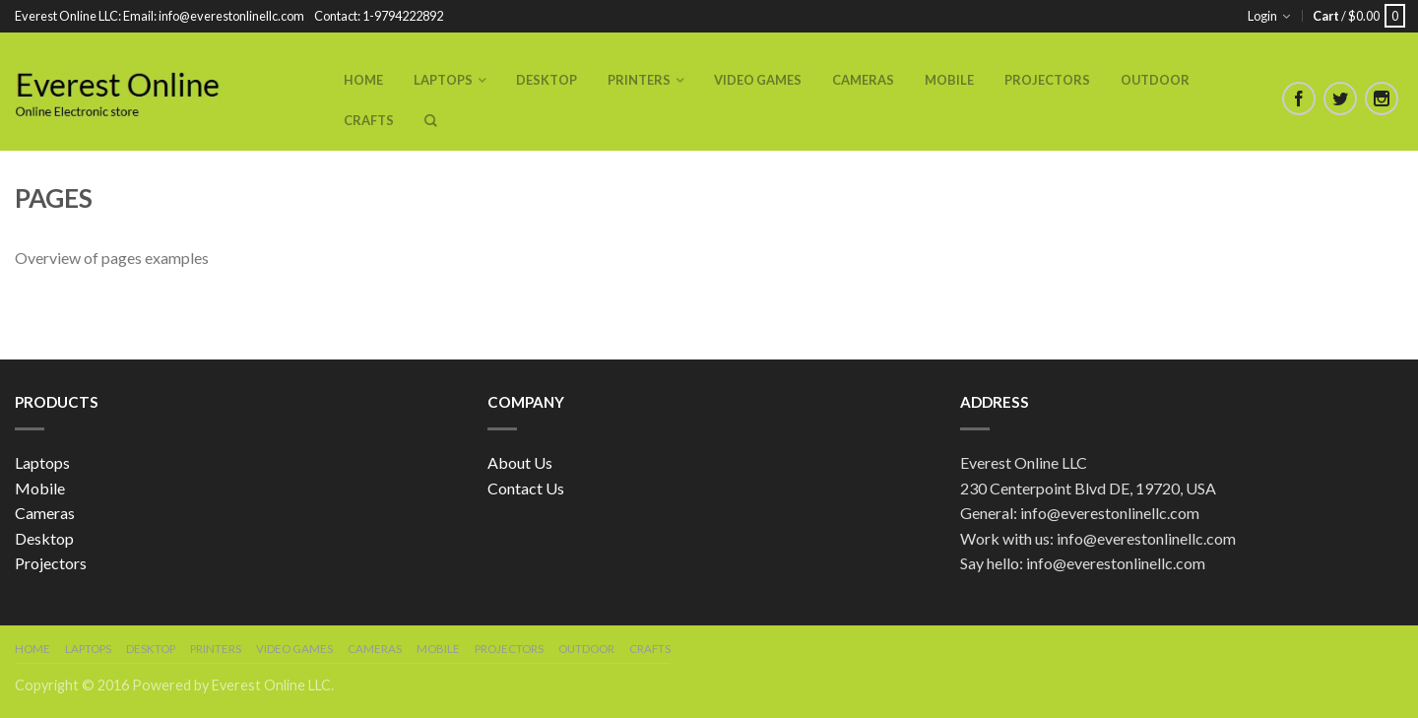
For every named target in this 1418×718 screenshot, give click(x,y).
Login (1262, 16)
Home (363, 80)
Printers (639, 80)
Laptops (443, 80)
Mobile (949, 80)
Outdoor (1155, 80)
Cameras (863, 80)
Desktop (546, 80)
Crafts (369, 120)
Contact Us (525, 488)
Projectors (1047, 80)
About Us (519, 462)
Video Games (758, 80)
